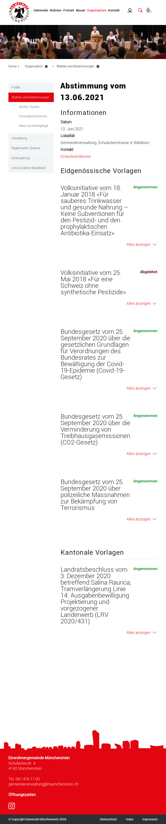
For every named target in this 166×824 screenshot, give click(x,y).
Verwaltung (19, 138)
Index (129, 819)
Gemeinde (41, 10)
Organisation (96, 10)
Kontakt (114, 10)
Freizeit (68, 10)
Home (12, 66)
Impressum (150, 819)
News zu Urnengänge (33, 126)
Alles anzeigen (138, 244)
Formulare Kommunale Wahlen (36, 116)
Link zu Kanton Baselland (29, 168)
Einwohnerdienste (76, 156)
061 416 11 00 (28, 778)
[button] (37, 66)
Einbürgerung (21, 158)
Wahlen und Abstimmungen (33, 96)
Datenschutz (108, 819)
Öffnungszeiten (22, 794)
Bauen (80, 10)
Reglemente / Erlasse (26, 148)
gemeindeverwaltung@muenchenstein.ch (43, 784)
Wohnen (55, 10)
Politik (16, 87)
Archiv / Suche (29, 107)
